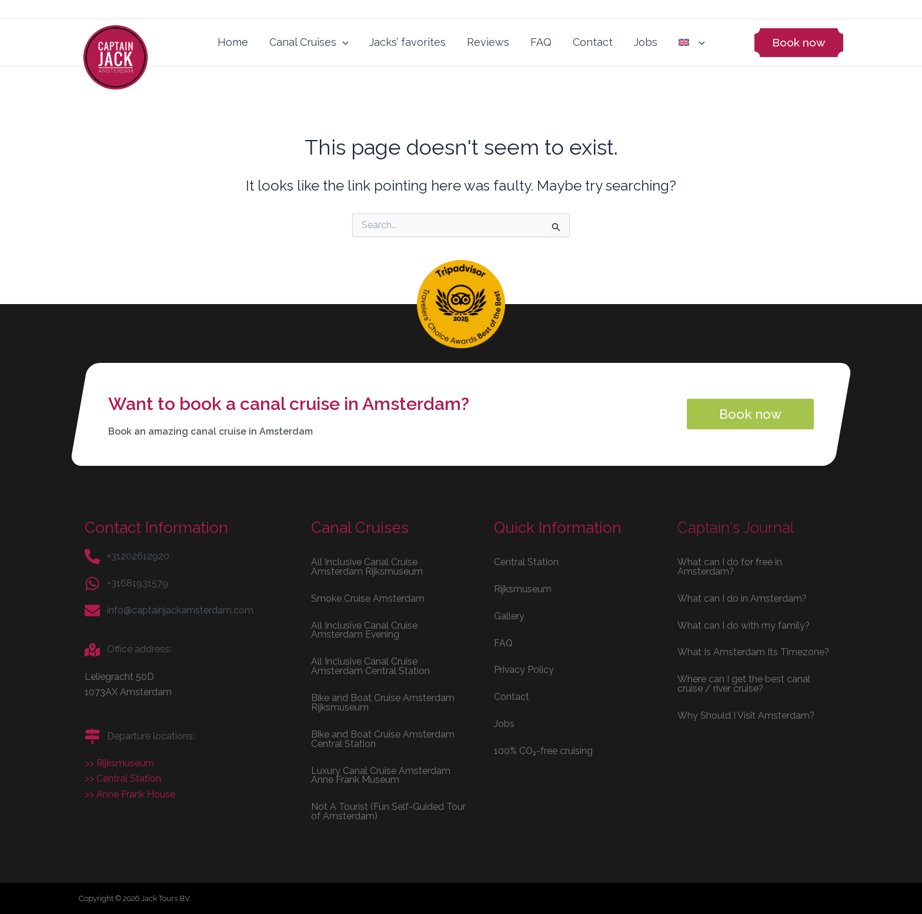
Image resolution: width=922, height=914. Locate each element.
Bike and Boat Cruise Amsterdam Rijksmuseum (383, 702)
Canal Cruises (309, 42)
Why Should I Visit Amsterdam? (746, 714)
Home (233, 42)
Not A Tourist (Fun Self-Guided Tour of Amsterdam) (388, 811)
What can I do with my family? (743, 624)
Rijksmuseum (523, 587)
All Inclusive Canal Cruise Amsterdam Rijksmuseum (367, 565)
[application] (342, 42)
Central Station (526, 560)
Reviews (488, 42)
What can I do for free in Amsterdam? (729, 565)
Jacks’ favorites (407, 42)
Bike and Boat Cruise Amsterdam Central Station (383, 738)
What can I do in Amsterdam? (742, 597)
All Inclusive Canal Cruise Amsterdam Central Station (370, 665)
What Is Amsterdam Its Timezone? (753, 651)
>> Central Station (123, 777)
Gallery (509, 615)
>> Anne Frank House (130, 793)
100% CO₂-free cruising (543, 750)
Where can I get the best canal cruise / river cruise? (743, 683)
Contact (593, 42)
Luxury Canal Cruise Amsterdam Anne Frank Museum (380, 775)
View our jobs (180, 7)
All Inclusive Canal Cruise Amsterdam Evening (364, 629)
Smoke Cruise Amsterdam (368, 597)
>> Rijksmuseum (119, 762)
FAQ (541, 42)
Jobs (645, 42)
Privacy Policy (524, 669)
